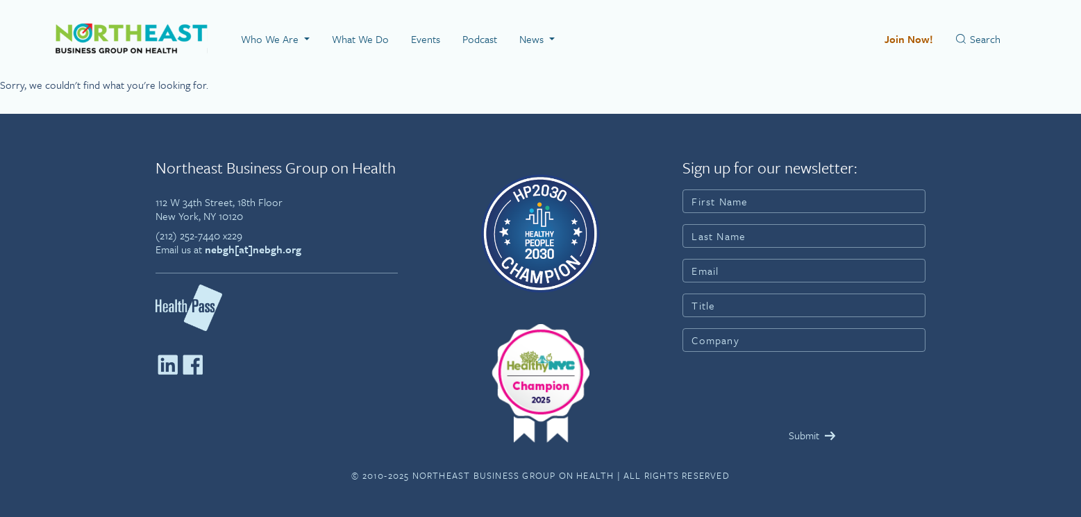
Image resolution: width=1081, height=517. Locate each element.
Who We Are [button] (271, 38)
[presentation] (788, 390)
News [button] (532, 38)
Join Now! (909, 38)
